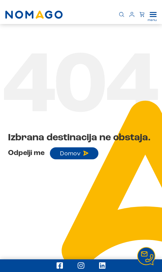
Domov (74, 154)
